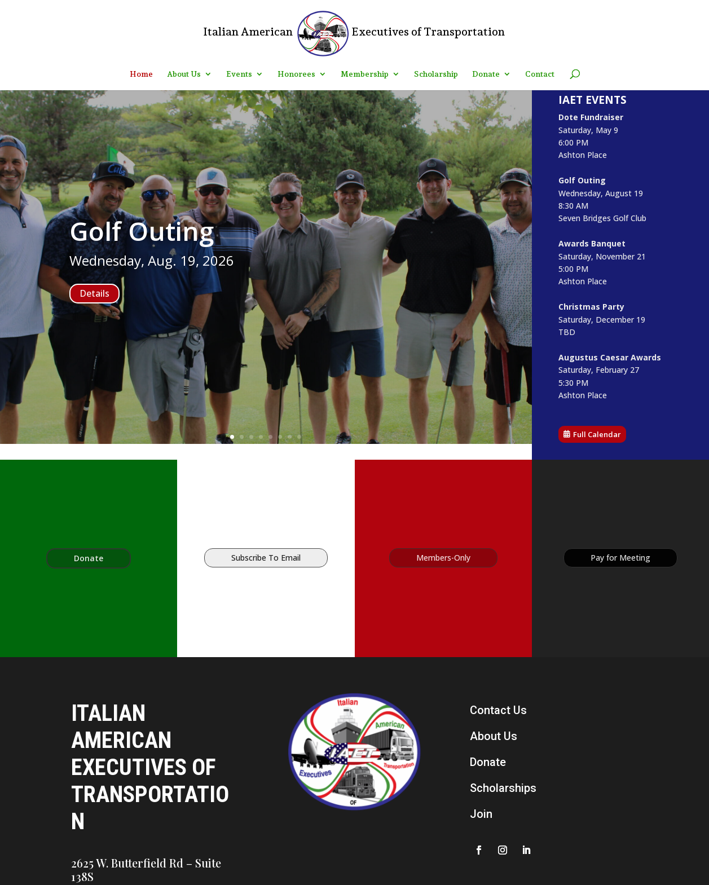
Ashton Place (584, 155)
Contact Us (498, 710)
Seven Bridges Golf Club (603, 218)
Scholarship (436, 74)
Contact (539, 74)
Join (481, 814)
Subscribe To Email (266, 557)
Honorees (296, 74)
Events (239, 74)
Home (141, 74)
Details (94, 293)
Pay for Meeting (620, 557)
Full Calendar (598, 433)
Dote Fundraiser (592, 118)
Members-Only (443, 557)
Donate (486, 74)
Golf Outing (141, 230)
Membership (365, 74)
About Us (184, 74)
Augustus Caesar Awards (610, 357)
